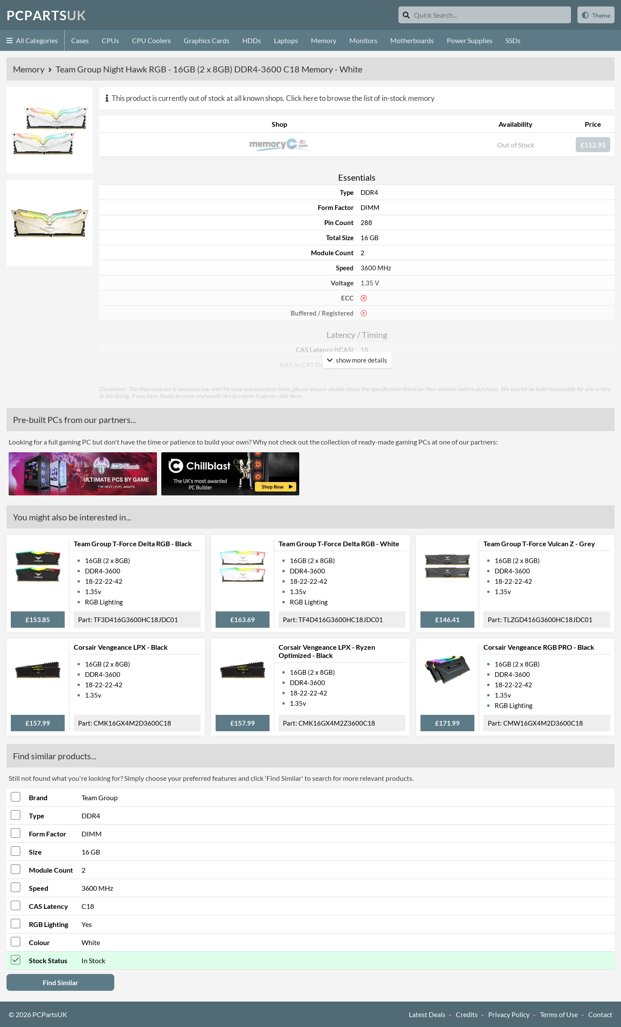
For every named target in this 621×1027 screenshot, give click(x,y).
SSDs (513, 40)
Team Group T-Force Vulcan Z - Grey (539, 543)
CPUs (110, 40)
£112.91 (592, 145)
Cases (80, 40)
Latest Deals (427, 1014)
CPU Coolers (151, 40)
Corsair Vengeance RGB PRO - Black (538, 647)
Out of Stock (515, 145)
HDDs (251, 40)
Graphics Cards (206, 40)
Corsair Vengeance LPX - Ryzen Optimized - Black (327, 651)
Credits (467, 1014)
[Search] (406, 14)
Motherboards (412, 40)
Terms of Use (559, 1014)
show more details (357, 360)
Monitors (363, 40)
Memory (323, 40)
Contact (600, 1014)
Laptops (286, 40)
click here (289, 395)
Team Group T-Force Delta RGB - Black (133, 543)
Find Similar (60, 982)
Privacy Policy (509, 1014)
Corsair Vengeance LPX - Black (121, 647)
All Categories (32, 40)
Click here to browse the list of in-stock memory (360, 98)
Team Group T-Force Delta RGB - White (339, 543)
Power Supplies (469, 40)
